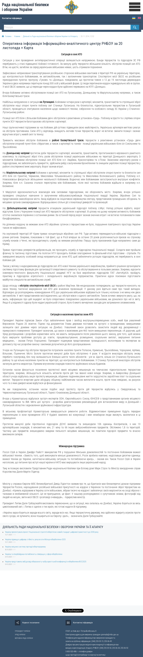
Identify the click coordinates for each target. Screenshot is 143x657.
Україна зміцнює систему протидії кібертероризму (25, 547)
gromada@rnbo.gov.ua (109, 634)
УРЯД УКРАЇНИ (20, 635)
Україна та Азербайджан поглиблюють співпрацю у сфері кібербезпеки (33, 554)
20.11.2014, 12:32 (87, 36)
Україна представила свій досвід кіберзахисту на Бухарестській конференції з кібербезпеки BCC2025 (45, 561)
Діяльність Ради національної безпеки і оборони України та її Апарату (50, 36)
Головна (6, 36)
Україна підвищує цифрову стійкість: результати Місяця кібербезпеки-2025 (35, 539)
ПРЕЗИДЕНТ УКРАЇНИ (22, 631)
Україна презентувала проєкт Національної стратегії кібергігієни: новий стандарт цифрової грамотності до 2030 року (51, 532)
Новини (17, 36)
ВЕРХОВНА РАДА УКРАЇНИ (24, 638)
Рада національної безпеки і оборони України (25, 7)
